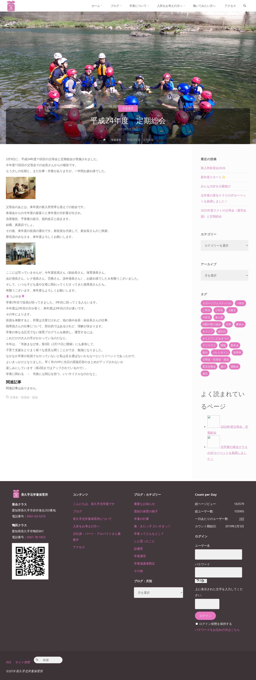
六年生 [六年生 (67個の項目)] (206, 317)
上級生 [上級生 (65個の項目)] (232, 310)
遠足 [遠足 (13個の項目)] (205, 373)
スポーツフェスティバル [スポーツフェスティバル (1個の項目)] (217, 303)
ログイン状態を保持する (215, 624)
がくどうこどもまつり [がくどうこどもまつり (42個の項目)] (215, 338)
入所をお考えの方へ (86, 526)
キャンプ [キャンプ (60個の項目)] (207, 331)
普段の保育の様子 (146, 511)
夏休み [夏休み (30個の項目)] (240, 324)
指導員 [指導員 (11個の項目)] (237, 352)
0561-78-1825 (36, 537)
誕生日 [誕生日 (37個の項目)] (222, 331)
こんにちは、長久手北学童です (94, 504)
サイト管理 (22, 662)
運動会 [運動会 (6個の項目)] (235, 366)
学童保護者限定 (144, 563)
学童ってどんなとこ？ (149, 534)
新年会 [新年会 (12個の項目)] (235, 345)
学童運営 (128, 108)
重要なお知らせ (144, 504)
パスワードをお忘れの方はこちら (217, 630)
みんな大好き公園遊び (216, 186)
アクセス (79, 547)
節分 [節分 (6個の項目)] (205, 352)
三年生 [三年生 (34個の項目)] (219, 310)
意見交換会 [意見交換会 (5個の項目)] (209, 366)
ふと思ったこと (144, 541)
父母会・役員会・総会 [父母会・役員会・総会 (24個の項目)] (215, 359)
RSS (8, 662)
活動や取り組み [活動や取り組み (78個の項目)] (211, 324)
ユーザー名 (202, 546)
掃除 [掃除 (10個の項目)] (223, 345)
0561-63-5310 (36, 516)
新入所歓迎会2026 (213, 168)
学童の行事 (141, 519)
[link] (244, 6)
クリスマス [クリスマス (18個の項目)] (209, 345)
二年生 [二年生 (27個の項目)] (206, 310)
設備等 (138, 548)
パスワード (202, 564)
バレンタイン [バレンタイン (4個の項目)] (220, 352)
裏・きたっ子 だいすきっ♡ (152, 526)
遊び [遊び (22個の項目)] (223, 366)
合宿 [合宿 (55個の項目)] (228, 324)
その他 (138, 571)
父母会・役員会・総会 (25, 397)
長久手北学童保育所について (92, 519)
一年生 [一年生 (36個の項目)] (240, 303)
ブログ (77, 511)
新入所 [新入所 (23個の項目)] (219, 317)
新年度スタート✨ (213, 177)
